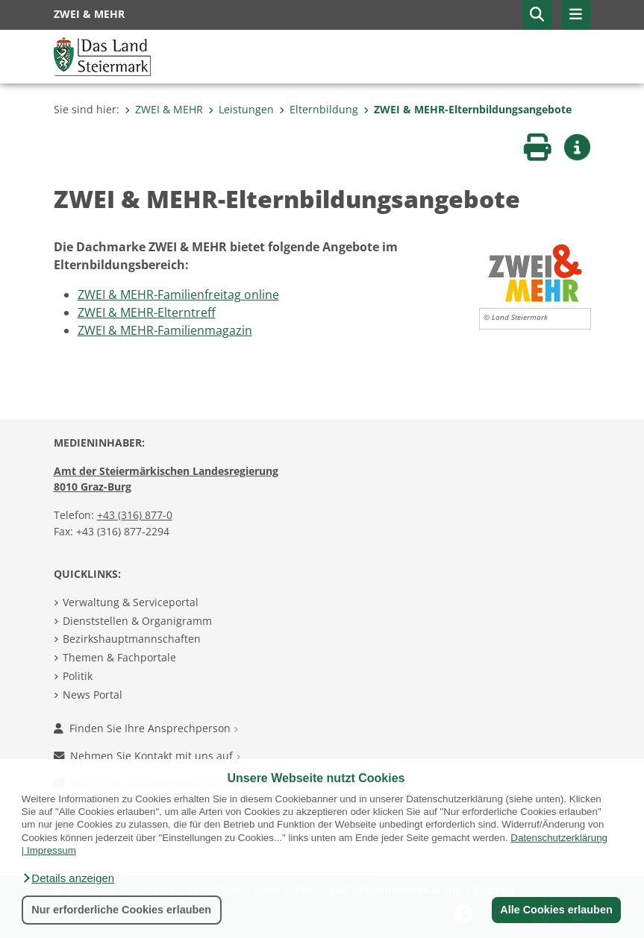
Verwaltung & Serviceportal (130, 602)
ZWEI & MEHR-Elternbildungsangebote (467, 109)
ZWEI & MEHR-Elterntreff (147, 312)
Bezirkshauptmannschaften (132, 639)
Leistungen (241, 109)
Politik (78, 676)
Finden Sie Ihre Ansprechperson (146, 728)
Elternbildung (318, 109)
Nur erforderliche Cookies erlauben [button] (121, 910)
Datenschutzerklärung (558, 837)
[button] (68, 878)
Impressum (51, 850)
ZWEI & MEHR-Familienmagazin (165, 330)
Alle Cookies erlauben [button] (556, 910)
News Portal (92, 694)
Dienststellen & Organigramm (137, 621)
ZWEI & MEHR (164, 109)
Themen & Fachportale (119, 657)
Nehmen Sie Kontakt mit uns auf (147, 756)
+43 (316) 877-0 (134, 515)
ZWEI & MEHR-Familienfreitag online (178, 294)
